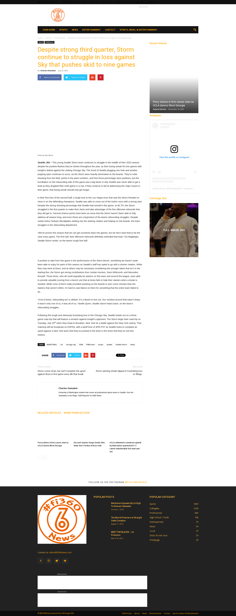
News (110, 2)
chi (61, 344)
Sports (103, 2)
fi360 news (90, 344)
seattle (109, 344)
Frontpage (155, 539)
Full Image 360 (158, 198)
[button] (194, 29)
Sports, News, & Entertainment (147, 2)
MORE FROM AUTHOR (77, 412)
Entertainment (120, 2)
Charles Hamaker (48, 70)
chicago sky (71, 344)
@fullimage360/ (136, 482)
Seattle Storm (121, 344)
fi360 (81, 344)
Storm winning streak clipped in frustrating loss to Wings (119, 373)
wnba (132, 344)
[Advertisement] (143, 15)
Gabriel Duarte (159, 109)
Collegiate (154, 508)
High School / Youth (159, 517)
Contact (130, 2)
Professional (49, 42)
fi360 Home (94, 2)
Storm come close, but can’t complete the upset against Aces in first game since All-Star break (61, 373)
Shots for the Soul (158, 535)
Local (152, 530)
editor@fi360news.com (60, 552)
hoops (100, 344)
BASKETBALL (52, 344)
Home (40, 38)
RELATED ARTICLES (49, 412)
